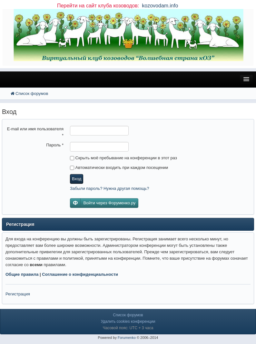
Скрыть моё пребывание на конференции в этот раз (123, 157)
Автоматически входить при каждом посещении (119, 167)
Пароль (55, 145)
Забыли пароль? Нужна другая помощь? (109, 188)
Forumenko (127, 337)
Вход (76, 178)
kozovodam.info (159, 5)
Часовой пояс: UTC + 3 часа (128, 328)
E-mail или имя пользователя (35, 132)
